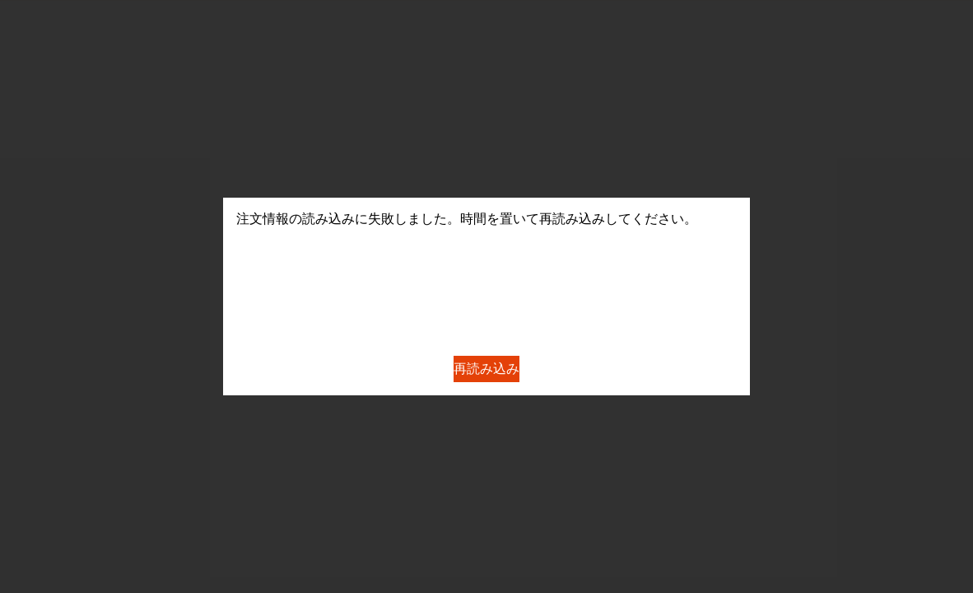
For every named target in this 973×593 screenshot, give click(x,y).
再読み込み (486, 368)
